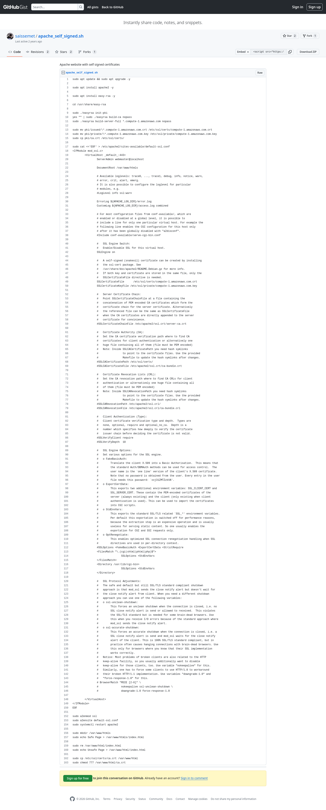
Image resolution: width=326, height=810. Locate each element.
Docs (169, 799)
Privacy (118, 799)
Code (14, 52)
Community (156, 799)
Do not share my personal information (233, 799)
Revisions (38, 52)
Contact (180, 799)
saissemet (25, 36)
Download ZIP (308, 52)
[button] (290, 52)
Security (130, 799)
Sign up (314, 7)
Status (142, 799)
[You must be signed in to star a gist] (290, 36)
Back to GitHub (112, 7)
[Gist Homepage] (15, 6)
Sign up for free (78, 778)
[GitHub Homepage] (72, 799)
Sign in (297, 7)
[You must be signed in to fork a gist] (310, 36)
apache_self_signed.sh (61, 36)
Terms (106, 799)
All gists (92, 7)
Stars (64, 52)
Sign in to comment (194, 778)
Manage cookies (197, 799)
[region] (163, 421)
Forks (87, 52)
